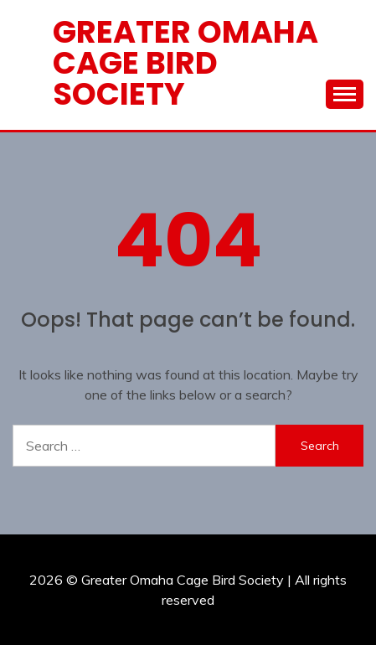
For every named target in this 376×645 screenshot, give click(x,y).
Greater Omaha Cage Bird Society (185, 63)
